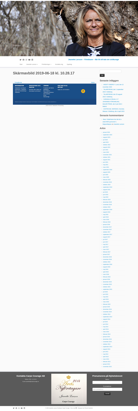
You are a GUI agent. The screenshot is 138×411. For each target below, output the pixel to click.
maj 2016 (105, 269)
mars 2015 (106, 301)
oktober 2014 (106, 314)
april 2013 (106, 356)
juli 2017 (105, 239)
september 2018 (107, 209)
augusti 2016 (106, 267)
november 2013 (107, 341)
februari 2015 (106, 304)
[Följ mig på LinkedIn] (33, 60)
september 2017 (107, 234)
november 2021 (107, 154)
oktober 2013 (106, 344)
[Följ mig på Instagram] (27, 60)
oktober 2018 (106, 207)
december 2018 (107, 202)
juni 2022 (105, 149)
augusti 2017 (106, 237)
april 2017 (106, 247)
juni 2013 (105, 351)
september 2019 (107, 187)
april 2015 (106, 299)
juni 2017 (105, 242)
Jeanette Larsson (32, 64)
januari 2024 (106, 132)
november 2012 (107, 366)
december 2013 (107, 339)
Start (21, 64)
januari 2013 (106, 364)
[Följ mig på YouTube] (30, 60)
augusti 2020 (106, 172)
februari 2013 (106, 361)
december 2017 (107, 227)
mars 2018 (106, 219)
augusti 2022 (106, 147)
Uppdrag (69, 64)
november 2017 (107, 229)
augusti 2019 (106, 189)
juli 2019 (105, 192)
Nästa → (93, 82)
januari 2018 (106, 224)
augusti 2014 (106, 319)
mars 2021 (106, 167)
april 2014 (106, 329)
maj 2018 (105, 214)
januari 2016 (106, 279)
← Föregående (17, 82)
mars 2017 (106, 249)
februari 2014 (106, 334)
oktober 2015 (106, 287)
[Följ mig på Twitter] (21, 60)
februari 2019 (106, 199)
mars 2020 (106, 177)
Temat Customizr (89, 408)
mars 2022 (106, 152)
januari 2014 (106, 336)
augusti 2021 (106, 159)
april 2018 (106, 217)
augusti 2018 (106, 212)
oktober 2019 (106, 184)
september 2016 (107, 264)
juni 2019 (105, 194)
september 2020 (107, 169)
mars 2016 (106, 274)
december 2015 (107, 282)
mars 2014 (106, 331)
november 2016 (107, 259)
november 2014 (107, 311)
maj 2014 (105, 326)
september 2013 (107, 346)
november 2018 (107, 204)
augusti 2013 (106, 349)
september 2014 (107, 316)
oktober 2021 (106, 157)
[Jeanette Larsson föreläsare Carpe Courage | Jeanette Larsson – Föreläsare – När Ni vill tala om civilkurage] (69, 28)
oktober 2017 (106, 232)
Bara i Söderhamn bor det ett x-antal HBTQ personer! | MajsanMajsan (112, 122)
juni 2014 (105, 324)
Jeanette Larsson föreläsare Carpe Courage (59, 408)
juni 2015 (105, 294)
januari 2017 (106, 254)
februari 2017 (106, 252)
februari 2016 (106, 277)
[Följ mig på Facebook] (24, 60)
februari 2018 (106, 222)
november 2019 (107, 182)
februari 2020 (106, 179)
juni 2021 (105, 162)
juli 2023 (105, 139)
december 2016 (107, 257)
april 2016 (106, 272)
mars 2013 (106, 359)
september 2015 (107, 289)
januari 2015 (106, 306)
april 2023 (106, 142)
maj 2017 (105, 244)
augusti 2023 (106, 137)
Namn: (107, 379)
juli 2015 (105, 292)
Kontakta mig (59, 64)
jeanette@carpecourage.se (32, 381)
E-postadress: (107, 386)
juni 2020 (105, 174)
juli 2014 (105, 321)
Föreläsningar (46, 64)
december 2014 (107, 309)
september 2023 (107, 134)
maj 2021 (105, 164)
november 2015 (107, 284)
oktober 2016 (106, 262)
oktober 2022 (106, 144)
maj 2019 (105, 197)
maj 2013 (105, 354)
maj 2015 (105, 296)
